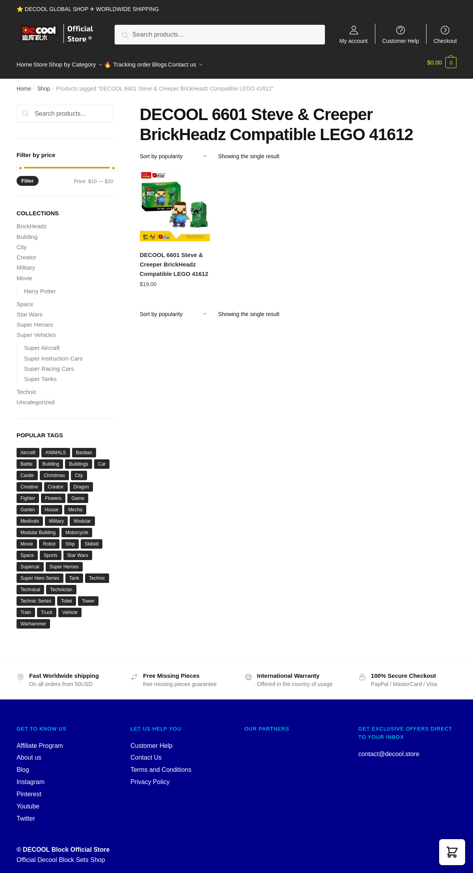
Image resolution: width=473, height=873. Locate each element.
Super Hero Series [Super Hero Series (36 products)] (39, 574)
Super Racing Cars (49, 364)
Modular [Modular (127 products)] (82, 517)
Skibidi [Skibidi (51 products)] (91, 539)
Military (26, 263)
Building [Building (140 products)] (51, 459)
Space (25, 299)
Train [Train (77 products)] (25, 608)
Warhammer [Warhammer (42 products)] (33, 619)
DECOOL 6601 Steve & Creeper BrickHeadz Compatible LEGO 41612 (174, 260)
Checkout (445, 41)
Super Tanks (40, 374)
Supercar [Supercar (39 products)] (30, 562)
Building (27, 232)
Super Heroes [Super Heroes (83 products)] (64, 562)
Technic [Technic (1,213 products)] (97, 574)
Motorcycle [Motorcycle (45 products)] (76, 528)
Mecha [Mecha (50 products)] (75, 505)
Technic (27, 387)
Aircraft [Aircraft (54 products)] (27, 448)
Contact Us (145, 753)
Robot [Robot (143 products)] (49, 539)
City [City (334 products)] (79, 471)
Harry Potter (40, 286)
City (22, 242)
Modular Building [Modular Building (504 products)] (38, 528)
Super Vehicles (36, 330)
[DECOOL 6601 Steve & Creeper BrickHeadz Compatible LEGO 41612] (175, 202)
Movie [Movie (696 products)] (26, 539)
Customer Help (400, 41)
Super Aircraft (42, 343)
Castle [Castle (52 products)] (27, 471)
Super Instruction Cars (53, 353)
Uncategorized (36, 397)
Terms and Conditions (160, 765)
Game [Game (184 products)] (77, 494)
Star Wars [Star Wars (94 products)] (77, 551)
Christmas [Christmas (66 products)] (54, 471)
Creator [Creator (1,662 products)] (56, 482)
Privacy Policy (150, 777)
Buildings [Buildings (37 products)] (78, 459)
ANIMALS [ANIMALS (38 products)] (55, 448)
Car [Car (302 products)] (102, 459)
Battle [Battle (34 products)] (26, 459)
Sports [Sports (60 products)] (51, 551)
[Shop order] (176, 152)
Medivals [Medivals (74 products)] (29, 517)
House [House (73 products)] (52, 505)
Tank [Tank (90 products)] (74, 574)
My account (353, 41)
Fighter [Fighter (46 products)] (27, 494)
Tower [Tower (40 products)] (88, 596)
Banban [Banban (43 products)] (84, 448)
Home (24, 84)
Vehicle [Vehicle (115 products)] (70, 608)
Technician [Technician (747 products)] (61, 585)
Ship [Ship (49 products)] (70, 539)
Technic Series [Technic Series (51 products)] (35, 596)
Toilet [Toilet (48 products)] (66, 596)
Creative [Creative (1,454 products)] (29, 482)
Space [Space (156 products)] (27, 551)
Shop (43, 84)
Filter (27, 176)
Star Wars (30, 310)
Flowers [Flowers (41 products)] (53, 494)
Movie (24, 273)
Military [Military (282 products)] (56, 517)
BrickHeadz (32, 221)
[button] (452, 852)
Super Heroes (35, 320)
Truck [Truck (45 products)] (47, 608)
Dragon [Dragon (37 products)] (81, 482)
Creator (26, 253)
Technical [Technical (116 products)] (30, 585)
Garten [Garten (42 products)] (27, 505)
